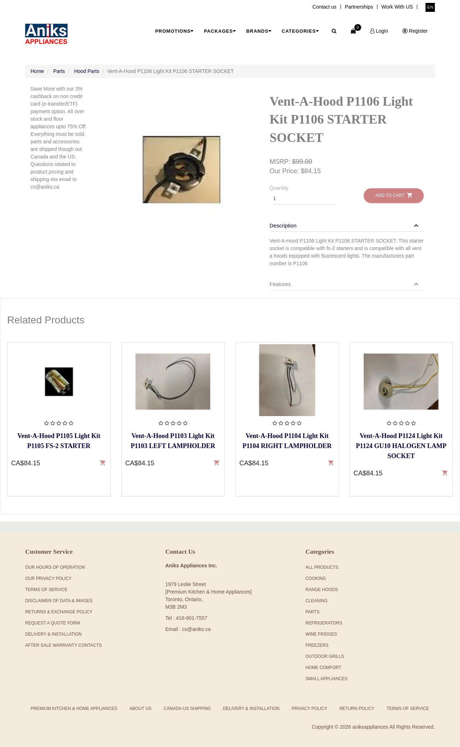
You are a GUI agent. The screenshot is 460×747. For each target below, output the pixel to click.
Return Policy (356, 708)
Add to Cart (393, 195)
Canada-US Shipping (187, 708)
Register (415, 31)
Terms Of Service (46, 589)
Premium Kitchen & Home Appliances (74, 708)
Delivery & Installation (53, 634)
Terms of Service (408, 708)
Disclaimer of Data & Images (59, 600)
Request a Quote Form (52, 623)
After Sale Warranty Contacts (63, 645)
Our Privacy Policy (48, 578)
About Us (140, 708)
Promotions (174, 31)
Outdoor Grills (324, 656)
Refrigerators (323, 623)
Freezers (316, 645)
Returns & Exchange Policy (58, 611)
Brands (259, 31)
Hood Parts (86, 71)
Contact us (324, 7)
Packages (220, 31)
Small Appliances (326, 678)
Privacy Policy (309, 708)
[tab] (347, 222)
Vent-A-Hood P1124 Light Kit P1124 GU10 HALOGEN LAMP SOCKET (401, 446)
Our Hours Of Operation (55, 567)
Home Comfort (323, 667)
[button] (345, 225)
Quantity (279, 188)
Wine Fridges (321, 634)
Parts (59, 71)
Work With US (397, 7)
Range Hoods (321, 589)
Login (379, 31)
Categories (300, 31)
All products (322, 567)
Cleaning (316, 600)
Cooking (315, 578)
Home (37, 71)
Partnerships (359, 7)
